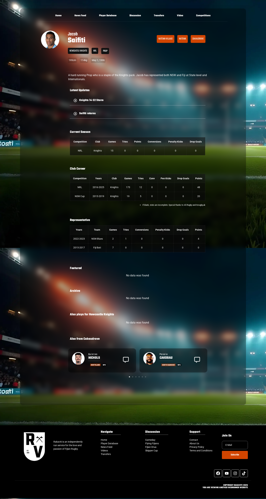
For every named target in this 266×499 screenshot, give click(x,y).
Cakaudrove (198, 39)
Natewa (182, 39)
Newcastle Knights (78, 51)
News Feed (80, 16)
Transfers (159, 16)
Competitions (203, 16)
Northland (95, 365)
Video (180, 16)
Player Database (108, 16)
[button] (137, 100)
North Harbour (168, 365)
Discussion (135, 16)
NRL (95, 51)
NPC (104, 365)
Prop (105, 51)
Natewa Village (165, 39)
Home (58, 16)
